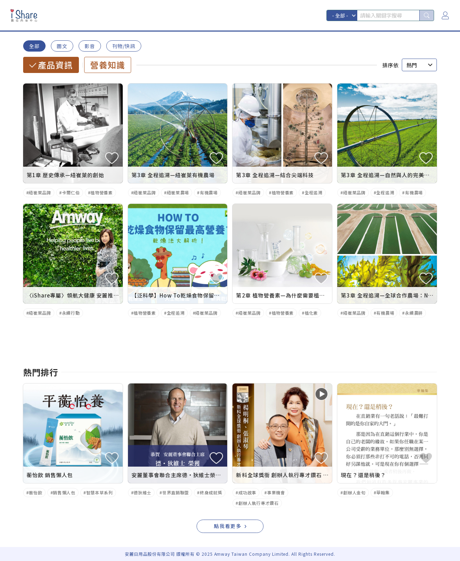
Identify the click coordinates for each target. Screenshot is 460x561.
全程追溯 (314, 192)
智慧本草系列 (99, 492)
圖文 (62, 45)
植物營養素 (101, 192)
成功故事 (247, 492)
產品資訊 (55, 65)
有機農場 (209, 192)
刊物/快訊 (123, 45)
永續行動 (71, 313)
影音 (89, 45)
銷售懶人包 (64, 492)
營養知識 (107, 65)
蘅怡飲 (35, 492)
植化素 (311, 313)
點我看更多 (228, 525)
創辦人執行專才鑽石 (258, 503)
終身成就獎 (211, 492)
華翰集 (383, 492)
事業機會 (276, 492)
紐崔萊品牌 (40, 192)
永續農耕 (414, 313)
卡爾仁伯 (71, 192)
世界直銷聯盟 (175, 492)
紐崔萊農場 (178, 192)
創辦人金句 (354, 492)
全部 (34, 45)
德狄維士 (142, 492)
